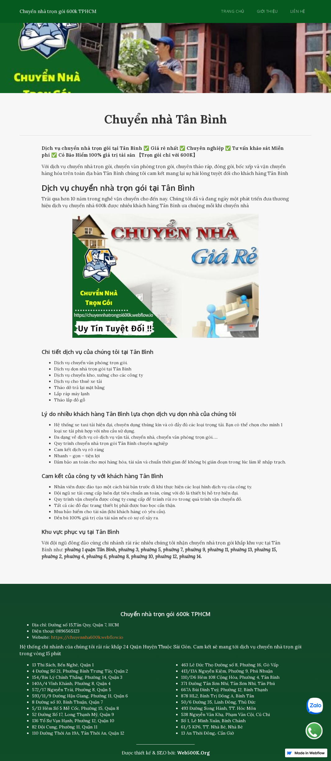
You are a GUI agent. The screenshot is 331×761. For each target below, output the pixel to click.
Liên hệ (297, 11)
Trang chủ (232, 11)
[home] (58, 10)
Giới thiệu (267, 11)
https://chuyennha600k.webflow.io (87, 637)
